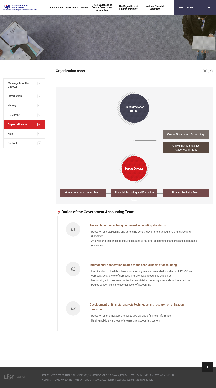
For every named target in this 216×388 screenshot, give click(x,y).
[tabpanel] (134, 268)
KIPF (181, 7)
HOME (190, 7)
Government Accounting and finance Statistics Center (29, 7)
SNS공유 (210, 71)
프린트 (205, 71)
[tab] (134, 135)
